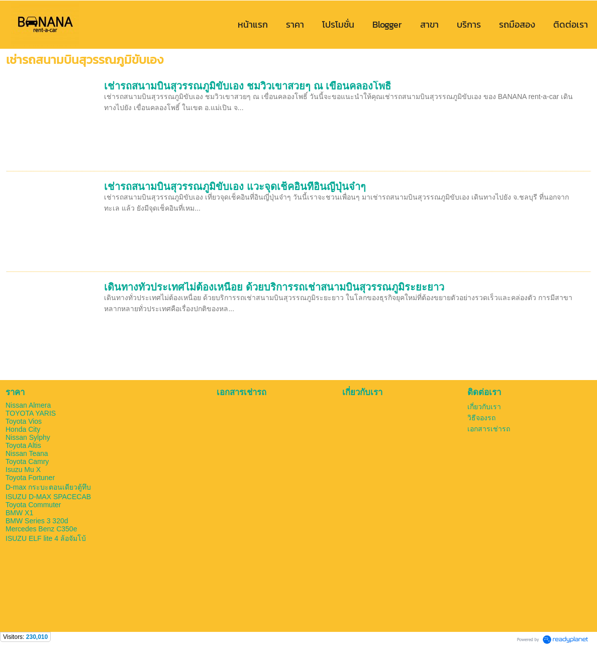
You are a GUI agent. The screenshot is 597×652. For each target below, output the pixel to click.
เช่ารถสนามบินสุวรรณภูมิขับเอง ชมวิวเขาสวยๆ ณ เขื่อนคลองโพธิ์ (247, 85)
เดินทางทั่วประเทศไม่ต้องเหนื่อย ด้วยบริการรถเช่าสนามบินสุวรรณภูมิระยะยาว (274, 287)
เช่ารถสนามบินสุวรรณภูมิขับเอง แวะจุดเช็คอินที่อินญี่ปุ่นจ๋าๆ (235, 186)
